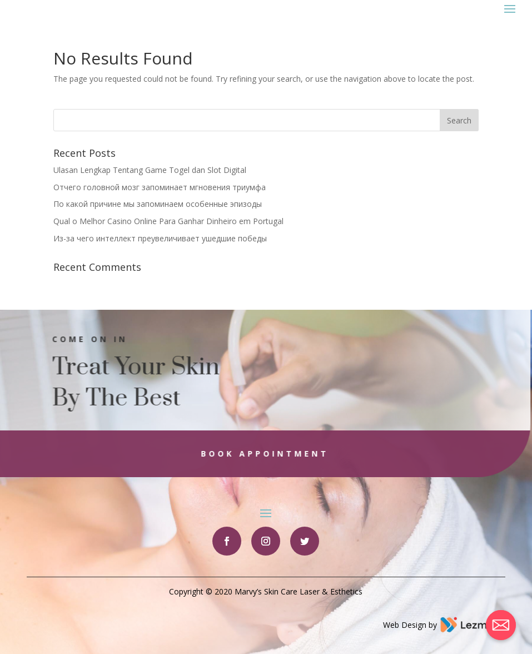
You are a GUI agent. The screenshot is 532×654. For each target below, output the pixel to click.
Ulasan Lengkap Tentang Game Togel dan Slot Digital (149, 170)
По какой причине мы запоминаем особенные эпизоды (157, 204)
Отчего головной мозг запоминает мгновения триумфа (159, 187)
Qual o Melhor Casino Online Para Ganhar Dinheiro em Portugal (168, 221)
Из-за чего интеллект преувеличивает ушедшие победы (160, 238)
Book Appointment (255, 453)
